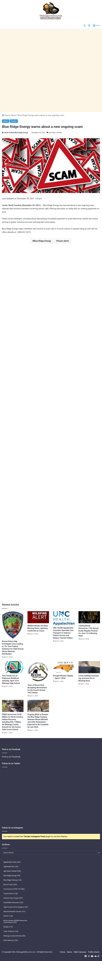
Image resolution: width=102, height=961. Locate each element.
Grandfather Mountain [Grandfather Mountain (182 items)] (13, 902)
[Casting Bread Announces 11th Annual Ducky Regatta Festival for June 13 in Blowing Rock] (89, 617)
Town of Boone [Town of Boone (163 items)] (10, 931)
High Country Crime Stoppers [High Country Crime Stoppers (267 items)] (15, 907)
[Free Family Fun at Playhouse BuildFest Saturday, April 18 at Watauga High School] (13, 667)
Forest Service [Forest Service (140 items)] (10, 894)
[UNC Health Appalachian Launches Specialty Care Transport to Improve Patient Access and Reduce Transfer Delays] (64, 618)
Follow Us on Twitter (11, 763)
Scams (14, 121)
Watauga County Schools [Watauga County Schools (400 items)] (14, 936)
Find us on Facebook (11, 757)
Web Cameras (80, 952)
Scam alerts (63, 241)
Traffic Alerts (93, 952)
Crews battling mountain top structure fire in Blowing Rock (88, 678)
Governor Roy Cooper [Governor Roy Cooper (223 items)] (13, 898)
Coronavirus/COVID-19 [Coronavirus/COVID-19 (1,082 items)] (14, 889)
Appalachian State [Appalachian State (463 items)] (12, 862)
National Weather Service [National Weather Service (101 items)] (14, 911)
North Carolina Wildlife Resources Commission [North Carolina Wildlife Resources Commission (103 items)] (15, 921)
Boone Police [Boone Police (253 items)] (10, 885)
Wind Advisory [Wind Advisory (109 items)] (10, 940)
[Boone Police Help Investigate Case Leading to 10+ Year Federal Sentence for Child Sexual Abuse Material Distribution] (13, 625)
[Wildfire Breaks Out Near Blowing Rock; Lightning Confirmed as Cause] (38, 617)
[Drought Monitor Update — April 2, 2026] (64, 667)
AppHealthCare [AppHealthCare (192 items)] (10, 867)
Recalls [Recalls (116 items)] (8, 927)
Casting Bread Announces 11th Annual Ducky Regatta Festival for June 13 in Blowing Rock (88, 631)
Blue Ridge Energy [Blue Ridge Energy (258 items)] (11, 876)
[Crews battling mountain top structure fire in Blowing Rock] (89, 667)
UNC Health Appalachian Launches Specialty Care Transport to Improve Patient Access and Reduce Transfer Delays (63, 633)
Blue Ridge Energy (42, 241)
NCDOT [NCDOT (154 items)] (8, 916)
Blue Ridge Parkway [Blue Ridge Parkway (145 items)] (12, 880)
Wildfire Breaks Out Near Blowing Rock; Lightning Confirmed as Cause (37, 628)
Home (6, 115)
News (13, 115)
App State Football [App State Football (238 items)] (12, 871)
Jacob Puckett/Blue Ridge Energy (16, 133)
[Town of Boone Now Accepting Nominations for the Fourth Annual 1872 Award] (38, 672)
